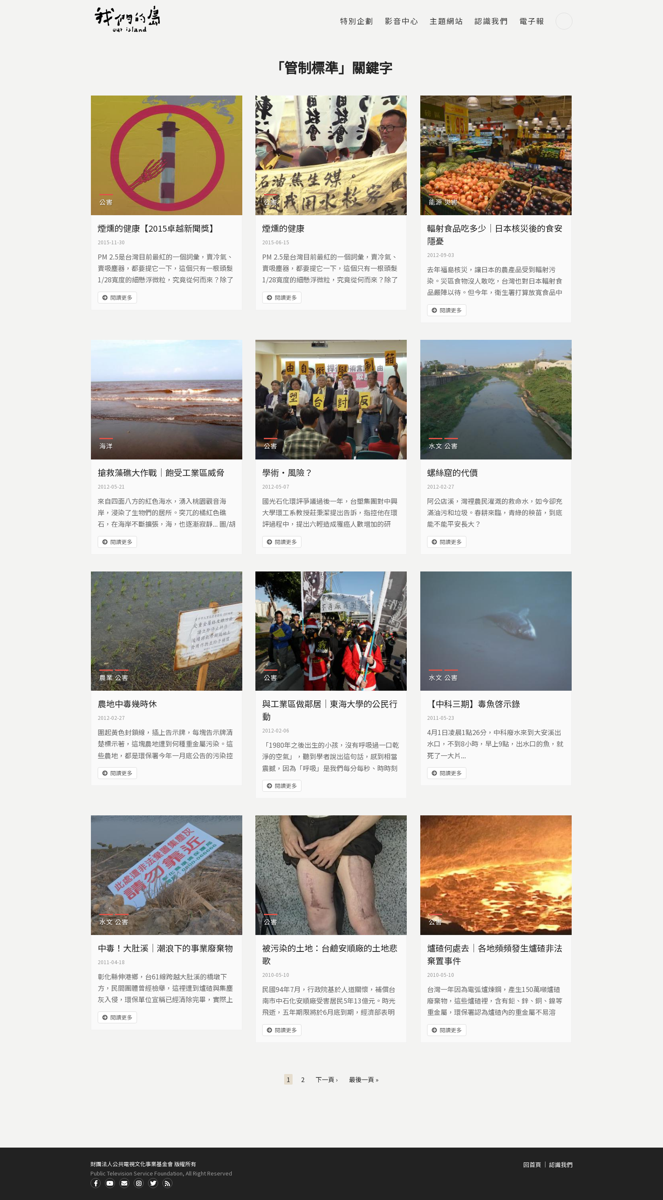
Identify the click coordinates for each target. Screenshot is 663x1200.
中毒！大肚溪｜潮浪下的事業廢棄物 (165, 948)
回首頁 (532, 1164)
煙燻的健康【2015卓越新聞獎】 (158, 228)
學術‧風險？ (287, 472)
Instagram (139, 1183)
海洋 (106, 445)
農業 (106, 677)
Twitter (153, 1183)
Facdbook (95, 1183)
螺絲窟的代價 (452, 472)
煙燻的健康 (283, 228)
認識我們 (491, 21)
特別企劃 (357, 21)
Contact (124, 1183)
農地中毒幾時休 (127, 703)
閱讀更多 (121, 297)
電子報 (532, 21)
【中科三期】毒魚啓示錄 (473, 703)
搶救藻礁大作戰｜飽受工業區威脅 (161, 472)
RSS (167, 1183)
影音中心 (402, 21)
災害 (451, 201)
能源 (435, 201)
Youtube (110, 1183)
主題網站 (446, 21)
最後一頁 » (363, 1079)
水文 (435, 445)
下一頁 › (326, 1079)
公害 (106, 201)
